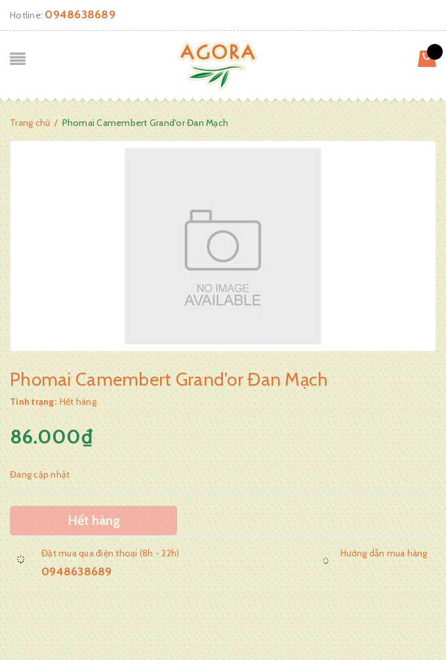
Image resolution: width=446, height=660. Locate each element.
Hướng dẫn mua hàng (384, 553)
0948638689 (80, 14)
